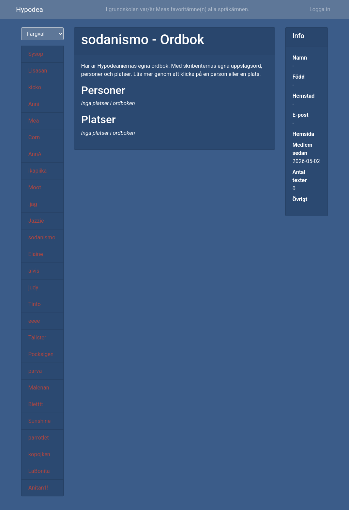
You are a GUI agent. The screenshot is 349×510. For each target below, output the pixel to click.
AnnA (35, 154)
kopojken (39, 454)
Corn (34, 137)
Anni (33, 104)
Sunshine (39, 421)
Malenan (38, 387)
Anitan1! (38, 487)
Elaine (35, 254)
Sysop (35, 54)
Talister (37, 337)
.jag (32, 204)
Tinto (34, 304)
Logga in (319, 9)
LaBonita (39, 471)
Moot (34, 187)
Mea (33, 120)
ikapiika (37, 171)
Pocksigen (41, 354)
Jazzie (36, 221)
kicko (34, 87)
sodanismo (41, 237)
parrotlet (38, 437)
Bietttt (35, 404)
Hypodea (29, 9)
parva (35, 371)
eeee (34, 321)
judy (33, 287)
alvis (34, 271)
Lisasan (37, 70)
